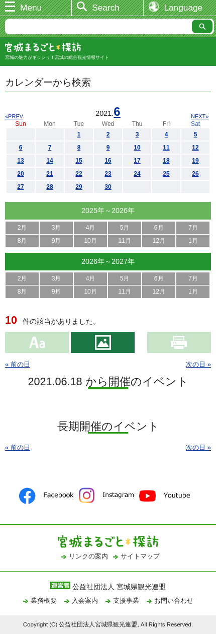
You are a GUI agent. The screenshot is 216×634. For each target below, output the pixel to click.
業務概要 (44, 600)
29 (78, 186)
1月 (193, 240)
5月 (125, 227)
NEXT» (199, 116)
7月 (193, 227)
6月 (159, 227)
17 (137, 160)
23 (107, 173)
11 (166, 147)
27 (20, 186)
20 (20, 173)
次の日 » (198, 364)
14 (49, 160)
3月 (56, 227)
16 (107, 160)
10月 (90, 240)
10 (137, 147)
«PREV (14, 116)
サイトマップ (140, 556)
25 (166, 173)
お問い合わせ (173, 600)
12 (195, 147)
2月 (22, 227)
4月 (90, 227)
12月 (159, 240)
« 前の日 (17, 364)
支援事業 (126, 600)
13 (20, 160)
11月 (124, 240)
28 (49, 186)
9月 (56, 240)
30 (107, 186)
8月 (22, 240)
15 (78, 160)
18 (166, 160)
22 (78, 173)
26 (195, 173)
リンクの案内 (88, 556)
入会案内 (85, 600)
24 (137, 173)
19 (195, 160)
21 (49, 173)
